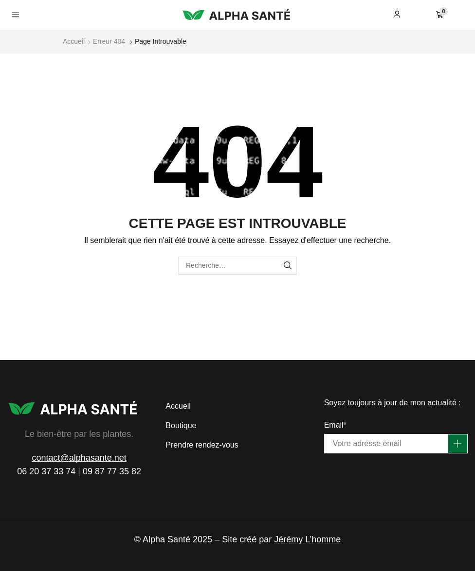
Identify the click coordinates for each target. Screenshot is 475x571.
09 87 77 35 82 (112, 471)
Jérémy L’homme (307, 539)
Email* (335, 425)
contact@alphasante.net (79, 458)
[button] (15, 14)
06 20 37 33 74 (46, 471)
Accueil (74, 41)
